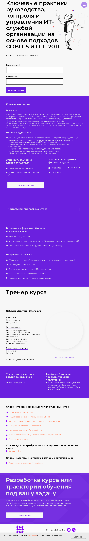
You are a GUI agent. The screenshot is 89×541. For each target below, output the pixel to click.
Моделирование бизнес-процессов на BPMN (29, 417)
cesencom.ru (32, 536)
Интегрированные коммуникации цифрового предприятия (35, 435)
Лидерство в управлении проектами (25, 426)
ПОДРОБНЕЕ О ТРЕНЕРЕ (64, 358)
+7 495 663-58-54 (55, 530)
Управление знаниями (19, 439)
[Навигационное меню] (84, 5)
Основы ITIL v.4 (15, 451)
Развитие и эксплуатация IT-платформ (26, 463)
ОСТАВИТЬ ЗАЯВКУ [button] (26, 185)
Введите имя (12, 77)
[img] (74, 530)
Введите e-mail (13, 65)
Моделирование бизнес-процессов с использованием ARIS (35, 421)
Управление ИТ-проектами (21, 412)
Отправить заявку (16, 90)
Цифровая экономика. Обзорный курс (26, 430)
